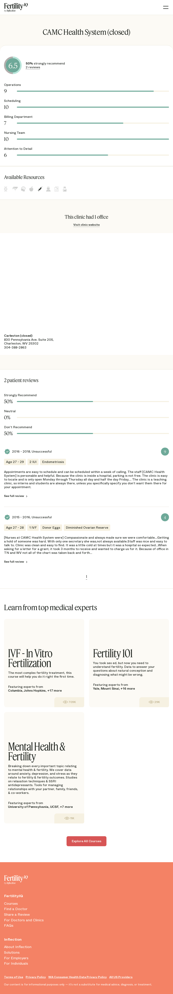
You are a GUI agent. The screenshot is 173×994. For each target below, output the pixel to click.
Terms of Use (13, 977)
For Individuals (16, 963)
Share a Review (17, 915)
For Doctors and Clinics (24, 920)
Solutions (12, 952)
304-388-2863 (15, 347)
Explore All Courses (86, 841)
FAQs (8, 925)
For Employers (16, 958)
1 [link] (86, 576)
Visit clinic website (86, 225)
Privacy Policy (36, 977)
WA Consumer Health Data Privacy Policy (77, 977)
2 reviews (33, 67)
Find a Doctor (15, 909)
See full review (14, 496)
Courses (11, 904)
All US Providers (121, 977)
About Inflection (17, 947)
